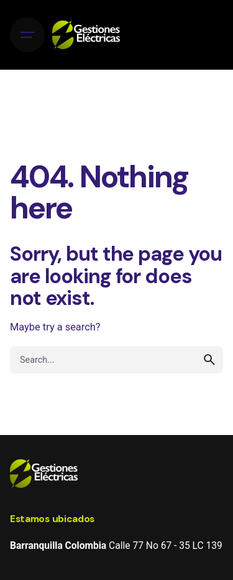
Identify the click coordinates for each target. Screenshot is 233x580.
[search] (209, 359)
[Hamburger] (27, 34)
